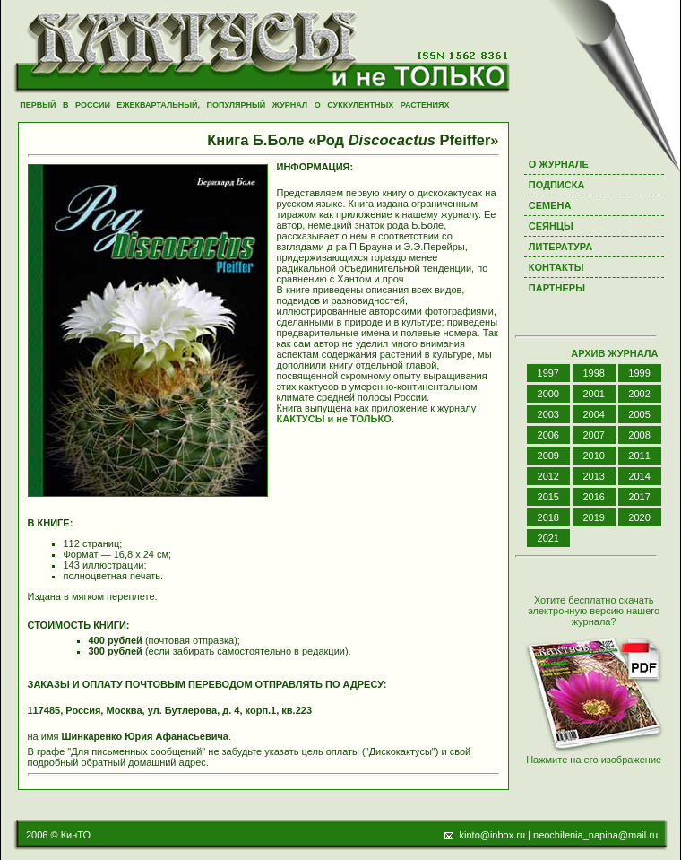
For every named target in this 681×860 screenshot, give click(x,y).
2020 (639, 517)
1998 (593, 373)
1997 (548, 373)
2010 (593, 455)
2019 (593, 517)
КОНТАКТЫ (556, 267)
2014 (639, 476)
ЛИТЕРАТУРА (560, 246)
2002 (639, 393)
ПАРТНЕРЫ (557, 287)
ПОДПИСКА (557, 184)
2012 (548, 476)
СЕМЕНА (550, 205)
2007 (593, 435)
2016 (593, 496)
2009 (548, 455)
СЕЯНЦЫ (551, 226)
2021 (548, 538)
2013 (593, 476)
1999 (639, 373)
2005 (639, 414)
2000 (548, 393)
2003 (548, 414)
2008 (639, 435)
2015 (548, 496)
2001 (593, 393)
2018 (548, 517)
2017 (639, 496)
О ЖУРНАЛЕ (559, 164)
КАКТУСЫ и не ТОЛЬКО (334, 418)
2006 (548, 435)
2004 (593, 414)
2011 (639, 455)
